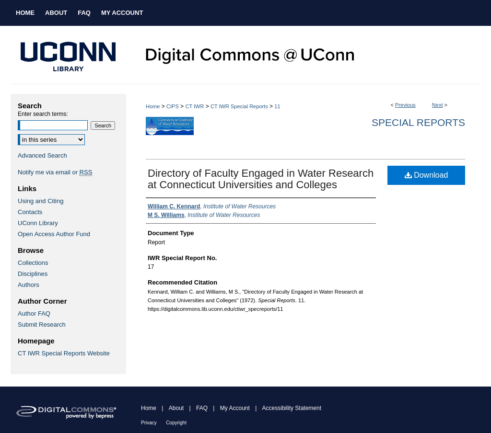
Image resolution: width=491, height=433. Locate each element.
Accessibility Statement (291, 408)
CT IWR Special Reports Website (64, 353)
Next (437, 105)
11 (277, 106)
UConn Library (38, 223)
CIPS (172, 106)
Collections (33, 262)
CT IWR (194, 106)
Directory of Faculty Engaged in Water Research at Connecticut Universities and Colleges (261, 179)
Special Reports (418, 122)
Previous (405, 105)
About (176, 408)
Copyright (176, 422)
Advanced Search (42, 155)
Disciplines (32, 273)
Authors (28, 284)
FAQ (202, 408)
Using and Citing (40, 201)
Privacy (149, 422)
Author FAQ (34, 313)
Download (426, 175)
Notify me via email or (55, 172)
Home (153, 106)
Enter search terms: (43, 114)
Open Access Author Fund (54, 234)
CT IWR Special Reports (239, 106)
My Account (235, 408)
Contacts (30, 212)
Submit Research (42, 324)
